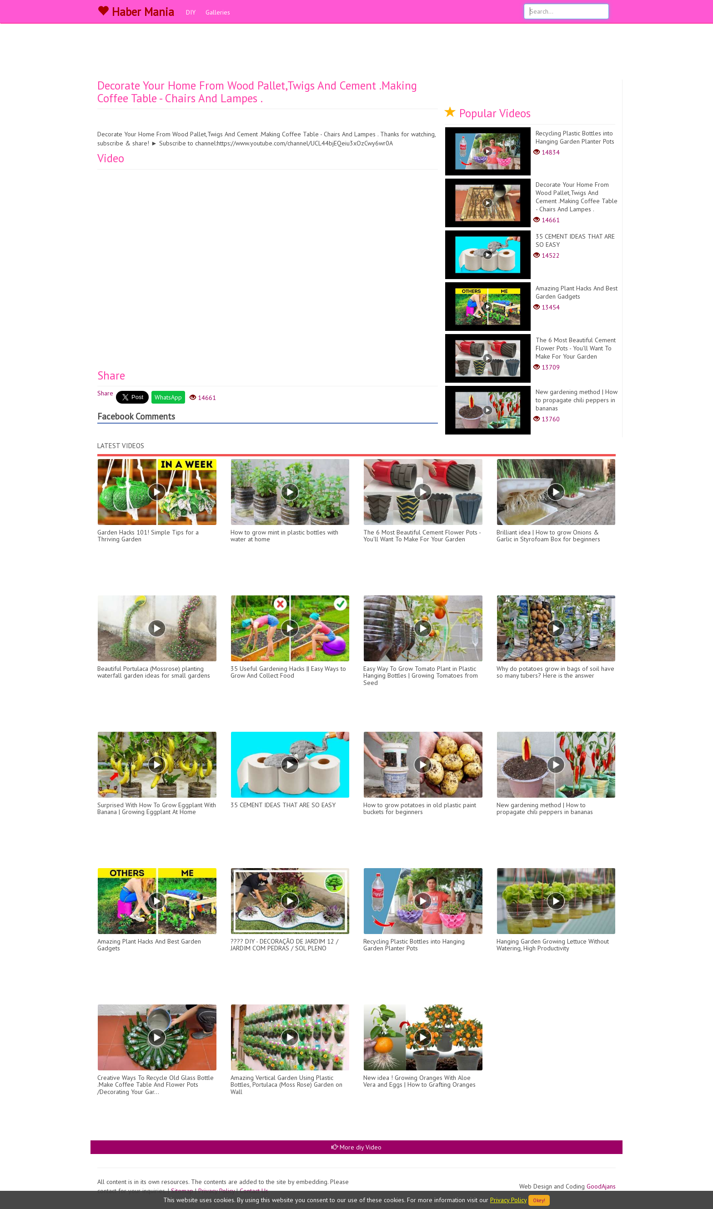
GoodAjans (601, 1186)
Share (105, 393)
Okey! (539, 1200)
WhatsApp (168, 397)
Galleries (218, 12)
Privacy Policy (508, 1200)
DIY (191, 12)
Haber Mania (135, 12)
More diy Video (356, 1147)
